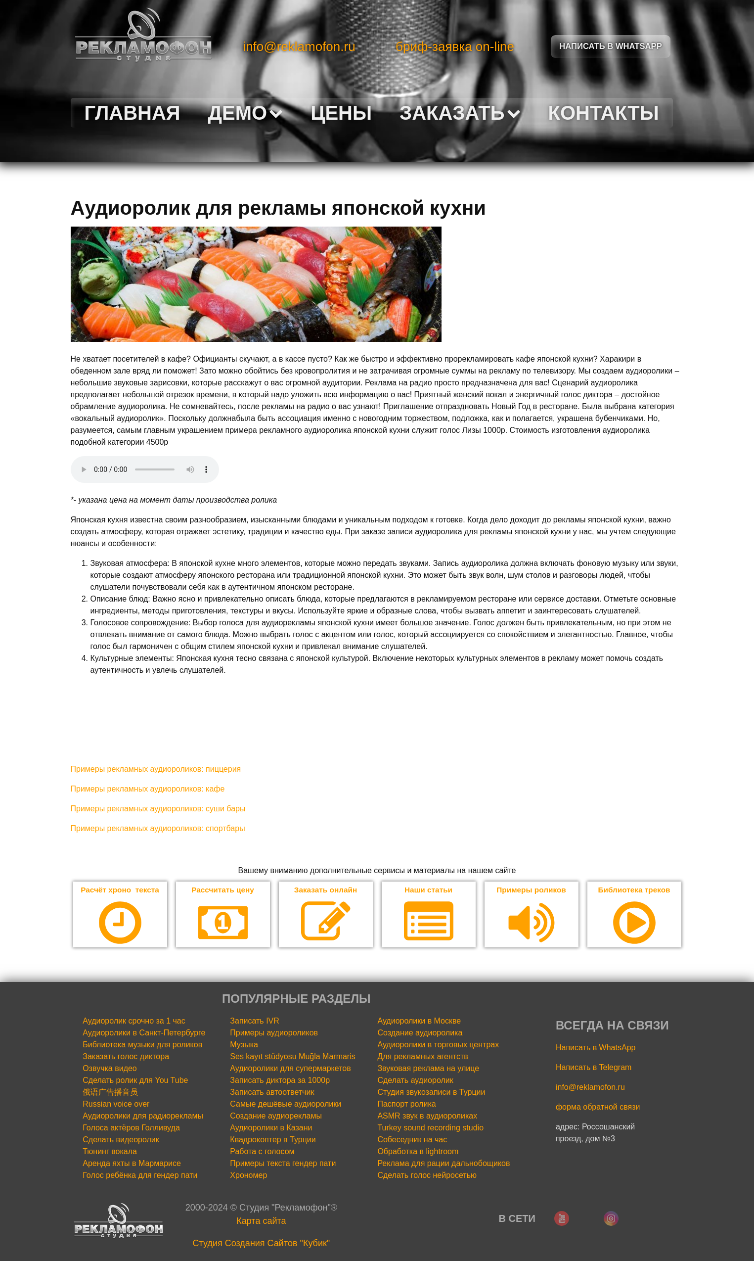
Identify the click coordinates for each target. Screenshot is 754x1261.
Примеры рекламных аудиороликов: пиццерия (156, 769)
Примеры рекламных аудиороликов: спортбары (158, 828)
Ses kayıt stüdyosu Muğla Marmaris (292, 1057)
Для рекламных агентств (422, 1057)
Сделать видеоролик (121, 1140)
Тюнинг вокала (110, 1152)
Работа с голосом (262, 1152)
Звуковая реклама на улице (428, 1069)
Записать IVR (254, 1021)
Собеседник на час (412, 1140)
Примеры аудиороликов (274, 1033)
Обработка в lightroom (417, 1152)
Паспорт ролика (406, 1104)
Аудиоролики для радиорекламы (143, 1116)
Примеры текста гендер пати (283, 1164)
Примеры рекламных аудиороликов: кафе (148, 789)
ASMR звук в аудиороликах (427, 1116)
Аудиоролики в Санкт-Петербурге (144, 1033)
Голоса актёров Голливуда (131, 1128)
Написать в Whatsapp (610, 46)
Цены (341, 113)
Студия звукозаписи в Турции (431, 1092)
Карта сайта (261, 1221)
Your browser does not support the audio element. (145, 469)
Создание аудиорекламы (276, 1116)
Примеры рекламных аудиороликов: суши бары (158, 808)
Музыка (244, 1045)
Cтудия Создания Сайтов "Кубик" (261, 1244)
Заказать (459, 113)
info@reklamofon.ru (299, 46)
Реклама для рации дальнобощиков (443, 1164)
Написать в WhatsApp (595, 1048)
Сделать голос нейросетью (427, 1175)
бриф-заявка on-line (455, 46)
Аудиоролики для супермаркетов (290, 1069)
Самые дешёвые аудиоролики (285, 1104)
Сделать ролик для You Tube (135, 1080)
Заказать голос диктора (126, 1057)
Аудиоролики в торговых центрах (438, 1045)
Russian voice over (116, 1104)
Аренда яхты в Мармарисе (132, 1164)
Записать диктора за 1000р (280, 1080)
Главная (132, 113)
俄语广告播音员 (110, 1092)
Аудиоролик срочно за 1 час (134, 1021)
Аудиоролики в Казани (271, 1128)
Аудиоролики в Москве (419, 1021)
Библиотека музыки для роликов (142, 1045)
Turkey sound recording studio (430, 1128)
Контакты (603, 113)
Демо (245, 113)
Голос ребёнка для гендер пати (140, 1175)
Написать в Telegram (593, 1068)
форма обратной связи (598, 1107)
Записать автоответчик (272, 1092)
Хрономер (248, 1175)
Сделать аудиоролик (415, 1080)
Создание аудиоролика (419, 1033)
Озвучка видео (110, 1069)
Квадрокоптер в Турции (272, 1140)
